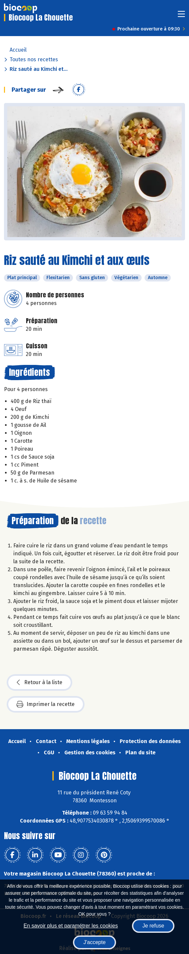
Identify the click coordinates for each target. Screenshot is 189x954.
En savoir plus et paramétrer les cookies (71, 926)
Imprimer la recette (46, 704)
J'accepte (94, 942)
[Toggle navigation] (181, 16)
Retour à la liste (39, 682)
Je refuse (153, 926)
